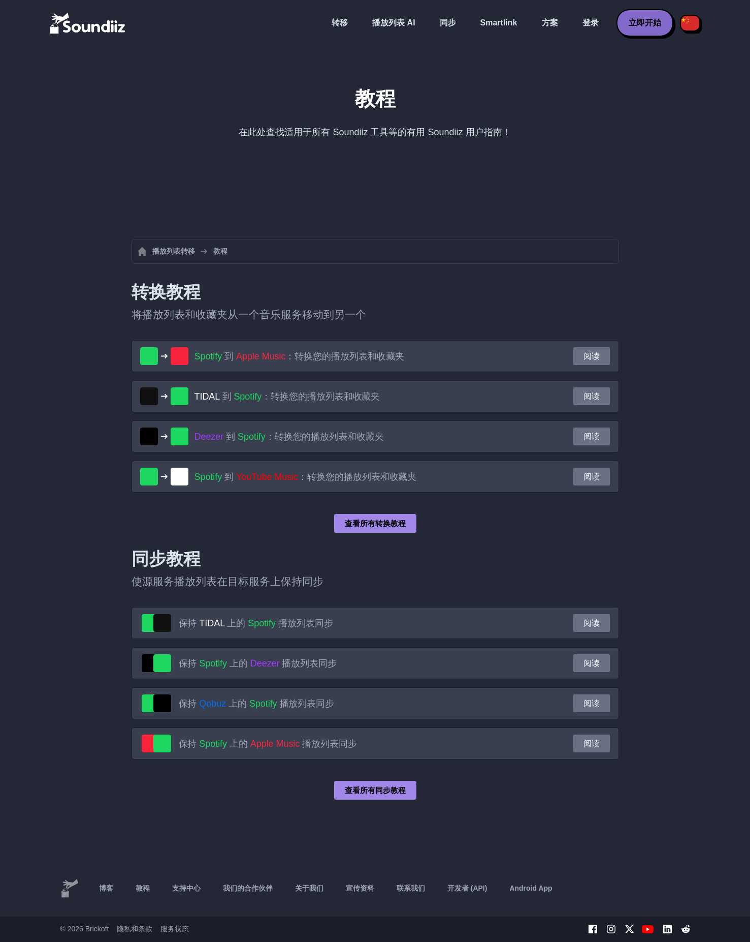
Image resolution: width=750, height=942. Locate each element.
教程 (143, 888)
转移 (340, 22)
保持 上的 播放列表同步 (256, 623)
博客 (106, 888)
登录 (590, 22)
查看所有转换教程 (375, 523)
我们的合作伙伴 (248, 888)
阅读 (591, 356)
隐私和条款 (134, 929)
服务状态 (174, 929)
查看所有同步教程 (375, 790)
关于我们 (309, 888)
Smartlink (498, 22)
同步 (448, 22)
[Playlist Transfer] (88, 23)
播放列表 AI (393, 22)
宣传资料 (360, 888)
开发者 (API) (467, 888)
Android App (530, 888)
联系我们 (411, 888)
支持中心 (186, 888)
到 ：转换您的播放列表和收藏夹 (299, 356)
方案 (550, 22)
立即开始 (645, 22)
